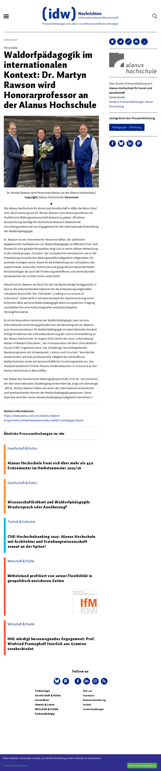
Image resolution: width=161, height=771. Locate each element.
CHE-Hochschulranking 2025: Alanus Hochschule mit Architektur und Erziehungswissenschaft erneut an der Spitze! (51, 541)
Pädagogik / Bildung (126, 127)
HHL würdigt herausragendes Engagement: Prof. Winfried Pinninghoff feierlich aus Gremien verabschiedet (51, 644)
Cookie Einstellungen (93, 709)
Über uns (87, 691)
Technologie (42, 691)
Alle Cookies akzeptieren (142, 765)
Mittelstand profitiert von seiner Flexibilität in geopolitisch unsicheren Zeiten (50, 578)
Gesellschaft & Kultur (48, 695)
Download (71, 197)
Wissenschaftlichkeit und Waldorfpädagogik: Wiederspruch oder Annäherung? (49, 504)
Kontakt (87, 704)
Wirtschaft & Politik (46, 709)
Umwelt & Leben (44, 704)
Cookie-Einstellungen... (15, 765)
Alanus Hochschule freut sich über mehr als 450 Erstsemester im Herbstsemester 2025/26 (50, 465)
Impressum (88, 695)
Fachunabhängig (44, 714)
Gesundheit (42, 700)
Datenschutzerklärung (94, 700)
